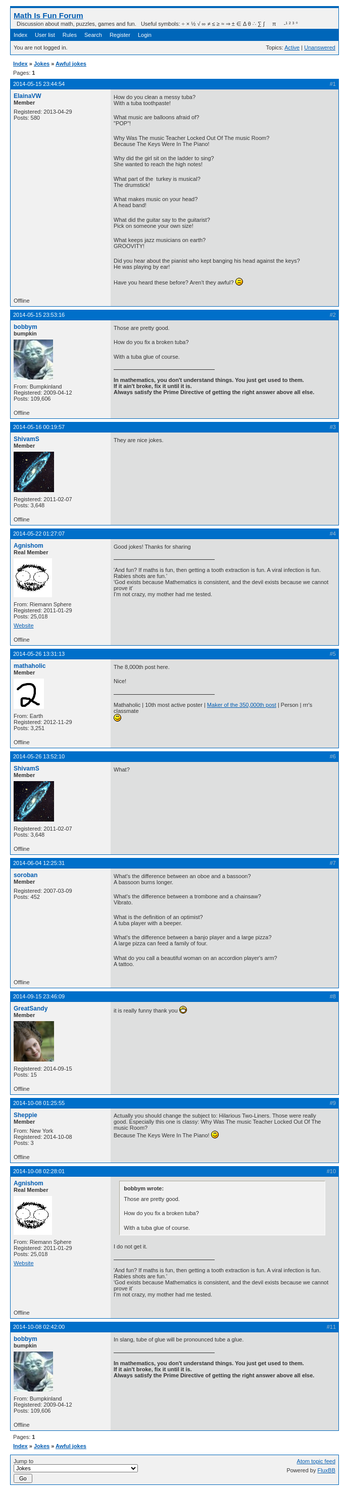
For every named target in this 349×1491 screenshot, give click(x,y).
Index (20, 35)
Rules (70, 35)
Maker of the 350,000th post (241, 705)
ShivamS (26, 439)
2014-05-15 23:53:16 (39, 315)
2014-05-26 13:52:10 (39, 756)
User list (45, 35)
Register (120, 35)
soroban (25, 875)
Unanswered (319, 47)
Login (145, 35)
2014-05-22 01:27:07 (39, 534)
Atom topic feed (316, 1461)
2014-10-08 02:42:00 (39, 1327)
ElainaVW (27, 96)
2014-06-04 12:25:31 (39, 863)
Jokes (41, 64)
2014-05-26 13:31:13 (39, 654)
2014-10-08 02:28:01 (39, 1171)
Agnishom (28, 545)
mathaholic (29, 665)
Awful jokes (71, 64)
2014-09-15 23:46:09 (39, 996)
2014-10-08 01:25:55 (39, 1103)
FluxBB (326, 1470)
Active (292, 47)
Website (24, 625)
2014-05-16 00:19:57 (39, 427)
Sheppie (25, 1115)
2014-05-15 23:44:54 (39, 84)
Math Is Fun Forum (48, 15)
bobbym (25, 326)
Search (93, 35)
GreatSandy (30, 1008)
